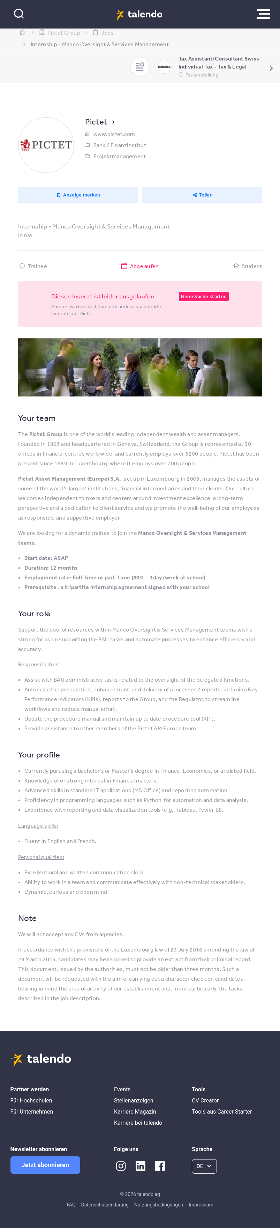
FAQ (71, 1204)
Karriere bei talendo (138, 1122)
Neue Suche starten (204, 296)
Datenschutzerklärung (105, 1204)
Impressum (201, 1204)
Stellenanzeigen (133, 1100)
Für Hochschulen (31, 1100)
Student (252, 266)
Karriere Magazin (135, 1111)
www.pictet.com (114, 133)
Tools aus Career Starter (222, 1111)
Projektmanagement (119, 156)
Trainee (37, 266)
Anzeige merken (81, 195)
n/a (28, 235)
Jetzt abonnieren (45, 1165)
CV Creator (205, 1100)
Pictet (96, 121)
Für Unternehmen (31, 1111)
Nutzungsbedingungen (158, 1204)
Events (122, 1089)
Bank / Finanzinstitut (119, 145)
